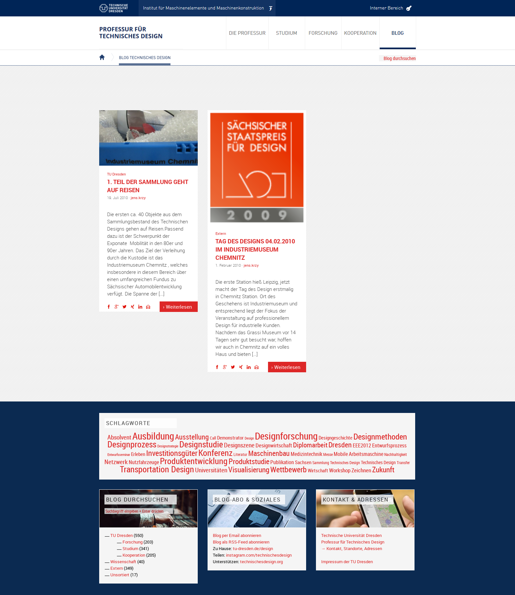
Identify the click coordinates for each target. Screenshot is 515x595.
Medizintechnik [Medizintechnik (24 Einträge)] (306, 454)
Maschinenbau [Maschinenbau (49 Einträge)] (269, 453)
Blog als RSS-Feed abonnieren (241, 542)
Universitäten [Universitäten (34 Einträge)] (211, 470)
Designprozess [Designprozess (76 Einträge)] (131, 444)
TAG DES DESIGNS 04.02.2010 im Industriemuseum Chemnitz (255, 249)
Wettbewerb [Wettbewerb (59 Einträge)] (288, 469)
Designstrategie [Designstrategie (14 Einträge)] (167, 446)
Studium (130, 548)
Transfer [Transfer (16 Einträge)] (403, 462)
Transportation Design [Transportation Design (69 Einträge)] (157, 469)
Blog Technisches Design (139, 51)
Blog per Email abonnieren (237, 535)
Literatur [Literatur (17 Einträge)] (240, 454)
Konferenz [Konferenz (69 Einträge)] (215, 452)
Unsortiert (119, 575)
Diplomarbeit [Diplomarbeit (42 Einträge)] (310, 444)
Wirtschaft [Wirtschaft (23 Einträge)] (318, 470)
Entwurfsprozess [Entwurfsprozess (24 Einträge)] (389, 445)
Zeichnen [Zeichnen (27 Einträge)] (361, 470)
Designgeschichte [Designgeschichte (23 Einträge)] (335, 437)
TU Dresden (116, 174)
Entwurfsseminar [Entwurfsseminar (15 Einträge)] (118, 454)
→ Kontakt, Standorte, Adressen (351, 548)
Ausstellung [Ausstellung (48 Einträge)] (192, 436)
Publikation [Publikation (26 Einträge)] (282, 462)
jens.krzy (138, 197)
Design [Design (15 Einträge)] (249, 438)
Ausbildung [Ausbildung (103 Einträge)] (153, 435)
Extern (220, 233)
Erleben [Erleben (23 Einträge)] (138, 454)
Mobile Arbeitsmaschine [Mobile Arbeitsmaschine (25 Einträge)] (358, 454)
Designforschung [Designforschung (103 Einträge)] (286, 435)
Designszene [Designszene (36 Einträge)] (239, 445)
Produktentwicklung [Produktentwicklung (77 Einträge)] (194, 461)
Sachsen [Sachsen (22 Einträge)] (303, 462)
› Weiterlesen (177, 306)
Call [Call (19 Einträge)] (213, 438)
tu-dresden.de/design (253, 548)
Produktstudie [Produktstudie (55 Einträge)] (249, 461)
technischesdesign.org (261, 561)
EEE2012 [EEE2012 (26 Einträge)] (362, 445)
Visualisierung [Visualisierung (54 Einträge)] (248, 469)
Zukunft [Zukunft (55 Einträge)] (383, 469)
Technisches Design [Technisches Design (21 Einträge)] (378, 462)
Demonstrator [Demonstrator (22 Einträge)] (230, 438)
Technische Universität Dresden (351, 535)
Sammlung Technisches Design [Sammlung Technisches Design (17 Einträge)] (336, 462)
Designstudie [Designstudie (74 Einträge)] (201, 444)
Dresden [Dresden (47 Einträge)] (340, 444)
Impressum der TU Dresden (347, 561)
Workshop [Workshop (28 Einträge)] (339, 470)
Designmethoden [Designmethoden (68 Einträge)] (380, 436)
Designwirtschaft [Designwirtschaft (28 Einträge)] (274, 445)
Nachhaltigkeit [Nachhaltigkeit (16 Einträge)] (395, 454)
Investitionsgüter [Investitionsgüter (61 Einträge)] (171, 453)
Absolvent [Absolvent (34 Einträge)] (119, 437)
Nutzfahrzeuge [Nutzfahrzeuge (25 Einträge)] (144, 462)
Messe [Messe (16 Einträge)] (328, 454)
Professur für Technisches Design (352, 542)
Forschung (133, 542)
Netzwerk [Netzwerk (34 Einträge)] (116, 462)
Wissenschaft (123, 561)
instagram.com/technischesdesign (259, 555)
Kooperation (134, 555)
